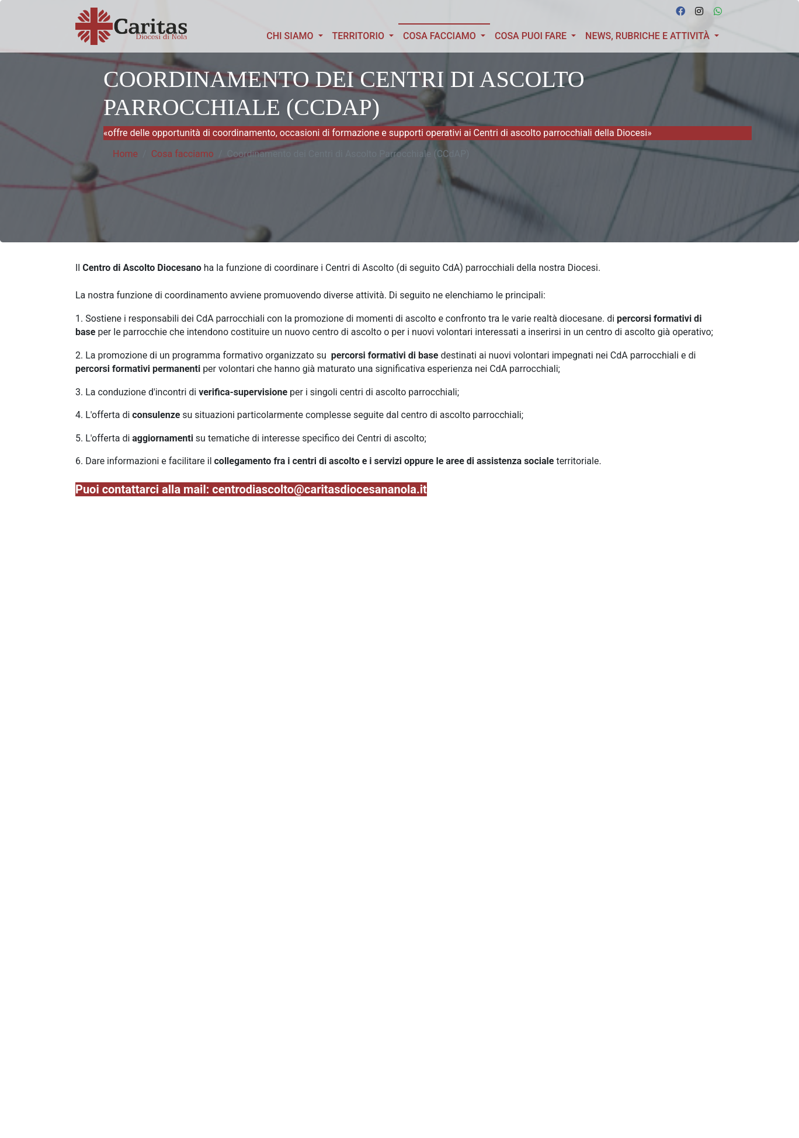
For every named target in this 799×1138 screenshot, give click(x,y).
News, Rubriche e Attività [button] (648, 35)
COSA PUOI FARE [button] (532, 35)
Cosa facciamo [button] (446, 35)
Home (125, 153)
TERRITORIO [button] (359, 35)
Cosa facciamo (182, 153)
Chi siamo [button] (290, 35)
